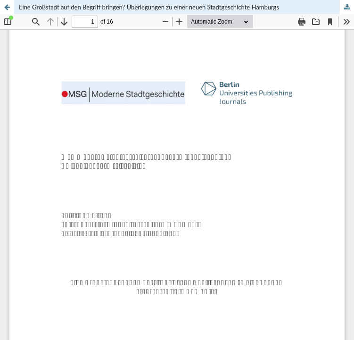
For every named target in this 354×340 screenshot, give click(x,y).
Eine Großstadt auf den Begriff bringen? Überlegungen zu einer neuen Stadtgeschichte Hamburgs (149, 7)
